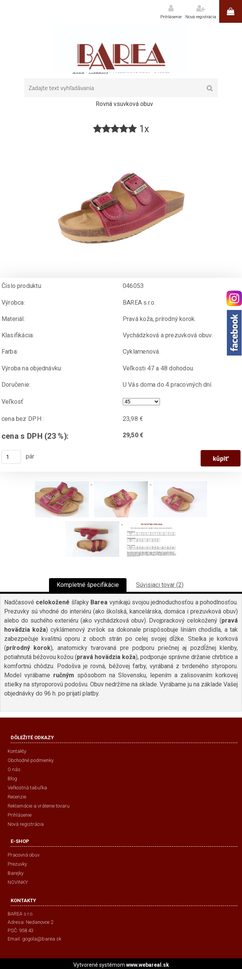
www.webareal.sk (147, 965)
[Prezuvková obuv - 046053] (121, 138)
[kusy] (11, 457)
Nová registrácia (200, 16)
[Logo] (121, 47)
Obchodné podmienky (31, 760)
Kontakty (17, 751)
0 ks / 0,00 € (230, 11)
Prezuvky (17, 864)
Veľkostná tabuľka (27, 787)
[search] (209, 88)
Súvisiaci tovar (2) (159, 584)
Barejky (16, 873)
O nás (14, 769)
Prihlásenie (171, 16)
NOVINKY (18, 882)
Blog (12, 778)
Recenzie (17, 797)
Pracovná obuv (24, 855)
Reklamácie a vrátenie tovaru (39, 806)
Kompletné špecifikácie (88, 584)
